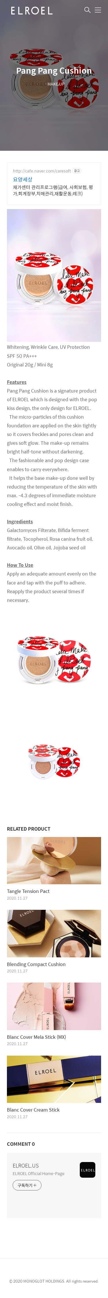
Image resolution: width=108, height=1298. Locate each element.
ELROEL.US (26, 1165)
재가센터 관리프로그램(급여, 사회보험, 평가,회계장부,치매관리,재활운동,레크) (53, 190)
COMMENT (21, 1144)
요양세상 (23, 179)
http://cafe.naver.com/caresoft (42, 170)
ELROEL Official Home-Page (39, 1173)
